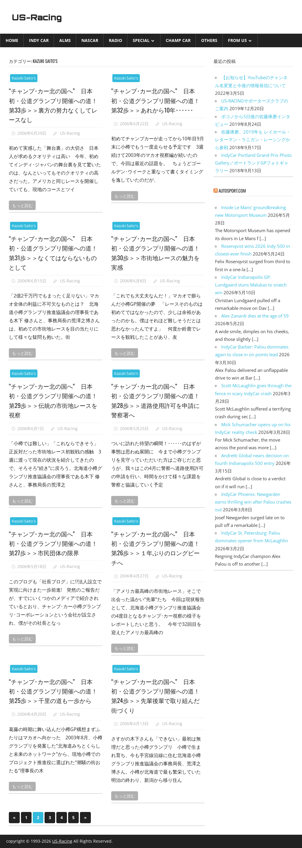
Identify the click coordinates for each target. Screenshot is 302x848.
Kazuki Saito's (24, 78)
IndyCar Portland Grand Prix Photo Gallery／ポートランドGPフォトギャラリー (253, 163)
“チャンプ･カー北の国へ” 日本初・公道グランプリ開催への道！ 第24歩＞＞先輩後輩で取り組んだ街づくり (157, 695)
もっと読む (22, 205)
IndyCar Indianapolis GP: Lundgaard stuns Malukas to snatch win (251, 285)
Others (209, 40)
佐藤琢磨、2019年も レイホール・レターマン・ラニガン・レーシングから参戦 (252, 139)
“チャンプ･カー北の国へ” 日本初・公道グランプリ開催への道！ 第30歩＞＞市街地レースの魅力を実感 (157, 252)
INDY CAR (39, 40)
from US (237, 40)
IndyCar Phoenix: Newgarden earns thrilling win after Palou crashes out (253, 502)
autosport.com (232, 190)
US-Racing (41, 17)
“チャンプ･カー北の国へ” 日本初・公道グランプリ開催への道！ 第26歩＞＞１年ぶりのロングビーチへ (157, 548)
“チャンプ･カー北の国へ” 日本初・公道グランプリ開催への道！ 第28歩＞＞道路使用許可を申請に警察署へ (157, 400)
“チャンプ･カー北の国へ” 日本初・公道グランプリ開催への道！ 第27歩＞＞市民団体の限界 (55, 548)
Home (12, 40)
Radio (115, 40)
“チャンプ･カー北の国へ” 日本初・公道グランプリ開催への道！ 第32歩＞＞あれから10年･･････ (157, 105)
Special (141, 40)
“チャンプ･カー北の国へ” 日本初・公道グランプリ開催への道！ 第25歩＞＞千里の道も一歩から (55, 695)
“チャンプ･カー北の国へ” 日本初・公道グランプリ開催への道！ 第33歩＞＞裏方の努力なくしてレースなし (55, 105)
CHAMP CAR (178, 40)
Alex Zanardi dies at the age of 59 (255, 316)
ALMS (65, 40)
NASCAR (89, 40)
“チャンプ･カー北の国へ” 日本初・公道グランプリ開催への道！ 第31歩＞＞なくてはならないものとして (55, 252)
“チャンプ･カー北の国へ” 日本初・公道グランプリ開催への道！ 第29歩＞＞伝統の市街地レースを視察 (55, 400)
